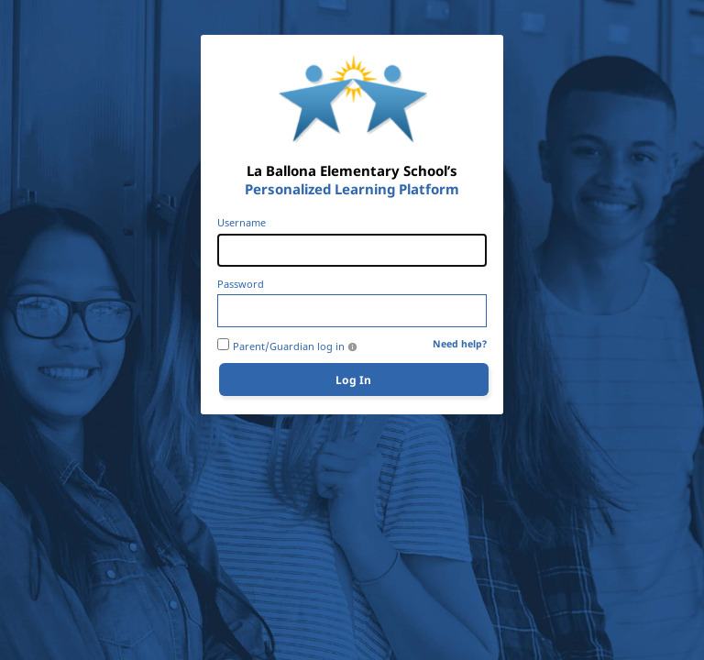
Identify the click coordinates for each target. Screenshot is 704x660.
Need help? (460, 344)
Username (241, 222)
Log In (353, 380)
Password (240, 284)
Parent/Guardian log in (289, 346)
